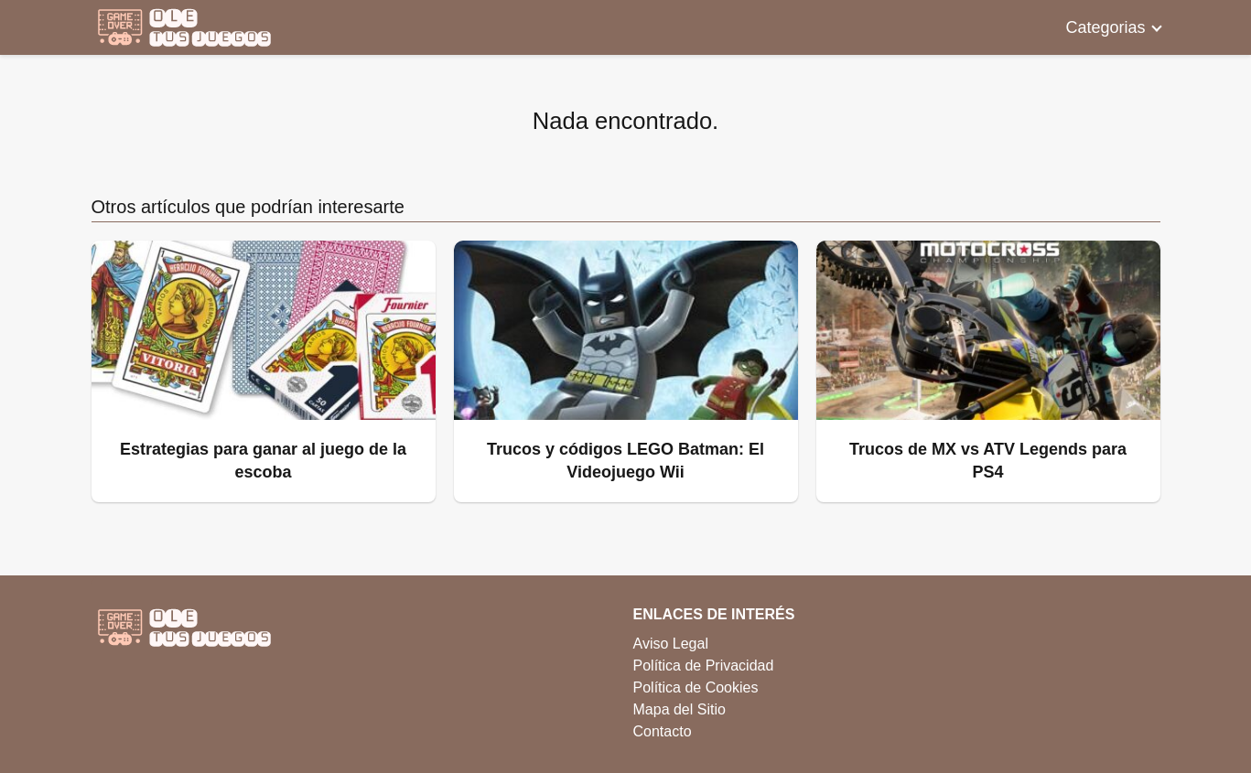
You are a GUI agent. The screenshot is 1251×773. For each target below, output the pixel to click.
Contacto (662, 731)
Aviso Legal (670, 643)
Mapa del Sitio (679, 709)
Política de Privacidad (703, 665)
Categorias (1105, 27)
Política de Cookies (696, 687)
